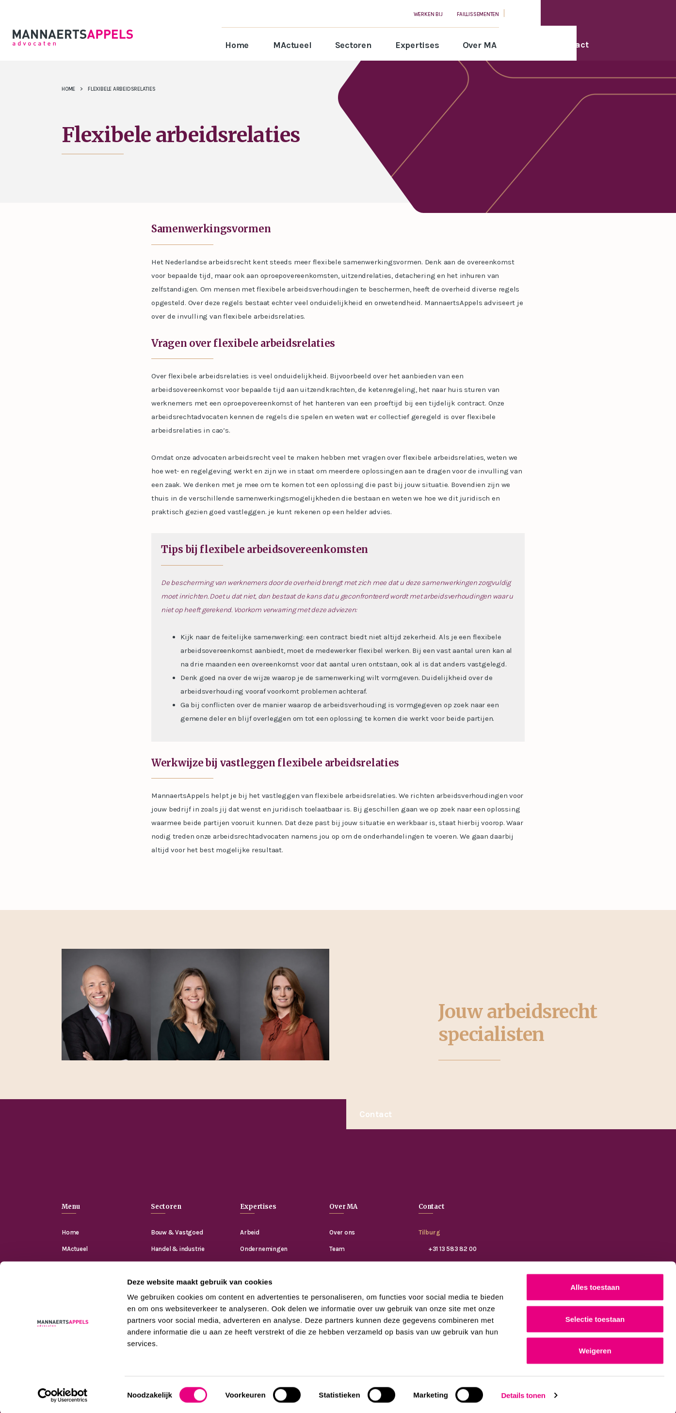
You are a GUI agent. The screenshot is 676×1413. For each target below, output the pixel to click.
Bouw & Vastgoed (177, 1232)
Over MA (480, 45)
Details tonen (523, 1394)
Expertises (417, 45)
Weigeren (595, 1349)
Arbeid (249, 1232)
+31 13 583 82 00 (452, 1248)
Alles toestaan (595, 1286)
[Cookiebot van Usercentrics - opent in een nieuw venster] (62, 1394)
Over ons (342, 1232)
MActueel (292, 45)
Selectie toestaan (595, 1318)
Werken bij (428, 14)
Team (337, 1248)
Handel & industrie (178, 1248)
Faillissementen (478, 14)
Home (237, 45)
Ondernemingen (264, 1248)
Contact (375, 1114)
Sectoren (353, 45)
